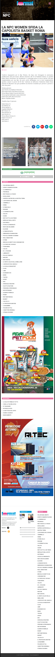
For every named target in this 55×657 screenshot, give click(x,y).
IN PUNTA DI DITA (7, 408)
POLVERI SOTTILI (7, 308)
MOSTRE (5, 257)
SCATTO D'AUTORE (7, 286)
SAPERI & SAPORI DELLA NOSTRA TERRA (13, 198)
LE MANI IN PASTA (7, 231)
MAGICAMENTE (6, 415)
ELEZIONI (5, 229)
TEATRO (4, 277)
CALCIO (4, 248)
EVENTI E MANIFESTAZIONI (9, 187)
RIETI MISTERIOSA (7, 297)
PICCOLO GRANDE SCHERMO (10, 235)
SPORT (4, 279)
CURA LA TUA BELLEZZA (9, 404)
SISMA (4, 205)
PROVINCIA (5, 191)
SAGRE (4, 216)
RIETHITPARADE (7, 290)
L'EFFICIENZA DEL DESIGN (9, 200)
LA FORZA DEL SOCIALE (9, 244)
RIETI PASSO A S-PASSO (9, 194)
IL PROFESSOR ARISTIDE (9, 303)
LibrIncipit (5, 253)
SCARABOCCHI (6, 272)
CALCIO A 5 (5, 301)
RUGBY (4, 294)
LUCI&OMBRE (6, 305)
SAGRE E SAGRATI (7, 413)
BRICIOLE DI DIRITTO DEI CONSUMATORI (13, 242)
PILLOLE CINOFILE (7, 255)
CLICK (4, 268)
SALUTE (4, 213)
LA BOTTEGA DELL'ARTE (9, 410)
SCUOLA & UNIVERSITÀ (8, 224)
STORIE (4, 240)
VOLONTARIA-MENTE (8, 185)
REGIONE (5, 209)
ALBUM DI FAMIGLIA (8, 292)
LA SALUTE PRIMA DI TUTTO (10, 402)
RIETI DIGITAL (6, 259)
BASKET (4, 299)
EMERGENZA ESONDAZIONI (9, 233)
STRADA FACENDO (7, 312)
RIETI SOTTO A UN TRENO (9, 218)
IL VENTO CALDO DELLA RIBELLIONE (12, 262)
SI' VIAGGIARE (6, 406)
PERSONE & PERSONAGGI (9, 288)
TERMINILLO (6, 202)
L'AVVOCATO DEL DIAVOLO (9, 264)
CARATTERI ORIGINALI (8, 310)
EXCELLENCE (6, 196)
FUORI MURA (6, 246)
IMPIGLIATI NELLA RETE (9, 220)
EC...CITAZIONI (6, 251)
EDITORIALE (5, 222)
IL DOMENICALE (6, 189)
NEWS (4, 275)
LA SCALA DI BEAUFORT (9, 266)
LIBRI (4, 270)
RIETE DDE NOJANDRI (8, 227)
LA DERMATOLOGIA (7, 211)
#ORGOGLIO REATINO (8, 283)
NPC (3, 281)
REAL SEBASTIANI (7, 237)
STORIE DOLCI (6, 207)
